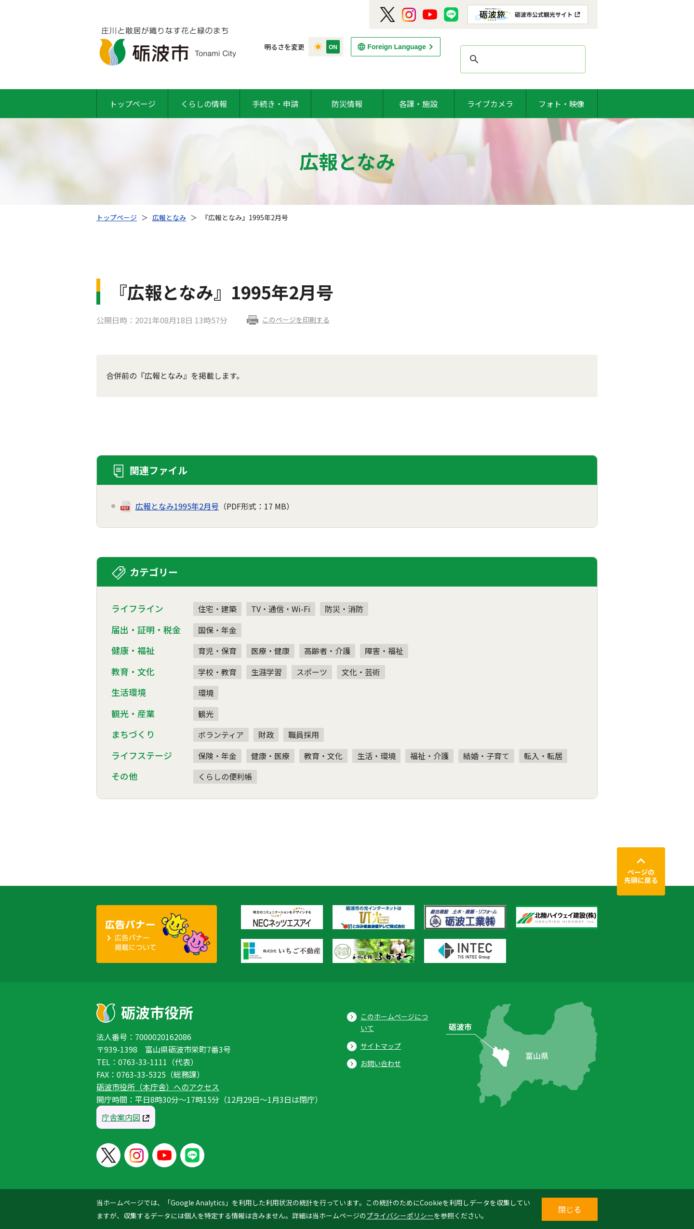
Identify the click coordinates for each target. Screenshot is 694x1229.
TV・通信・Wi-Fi (280, 608)
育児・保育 (217, 650)
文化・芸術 (361, 672)
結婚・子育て (486, 755)
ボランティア (221, 734)
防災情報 (347, 103)
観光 (206, 714)
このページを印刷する (296, 319)
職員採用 (303, 734)
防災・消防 (344, 608)
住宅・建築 (217, 608)
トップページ (132, 103)
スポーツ (311, 672)
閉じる (569, 1209)
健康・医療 (270, 755)
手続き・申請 (275, 103)
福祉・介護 (429, 755)
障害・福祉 (384, 650)
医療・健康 (270, 650)
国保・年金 (217, 630)
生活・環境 (376, 755)
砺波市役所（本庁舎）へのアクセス (157, 1087)
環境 (206, 692)
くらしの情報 (204, 103)
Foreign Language (396, 47)
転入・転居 (543, 755)
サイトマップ (380, 1046)
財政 (266, 734)
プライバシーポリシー (400, 1215)
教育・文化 (323, 755)
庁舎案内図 (121, 1117)
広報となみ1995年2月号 (177, 506)
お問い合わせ (380, 1063)
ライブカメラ (490, 103)
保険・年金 (217, 755)
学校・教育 (217, 672)
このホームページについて (394, 1022)
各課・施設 (418, 103)
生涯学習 (266, 672)
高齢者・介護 (327, 650)
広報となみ (169, 217)
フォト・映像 (561, 103)
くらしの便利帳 (225, 776)
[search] (521, 59)
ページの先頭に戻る (641, 876)
